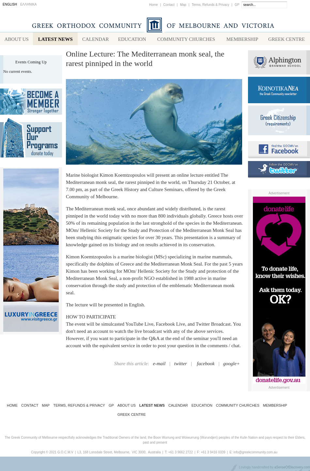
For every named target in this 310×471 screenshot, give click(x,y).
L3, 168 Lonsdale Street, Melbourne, (103, 453)
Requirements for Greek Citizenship (279, 122)
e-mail (159, 364)
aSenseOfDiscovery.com (292, 468)
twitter (180, 364)
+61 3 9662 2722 (180, 453)
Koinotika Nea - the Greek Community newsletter (279, 91)
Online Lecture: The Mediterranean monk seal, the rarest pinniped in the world (145, 60)
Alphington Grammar (279, 64)
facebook (205, 364)
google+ (231, 364)
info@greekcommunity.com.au (255, 453)
